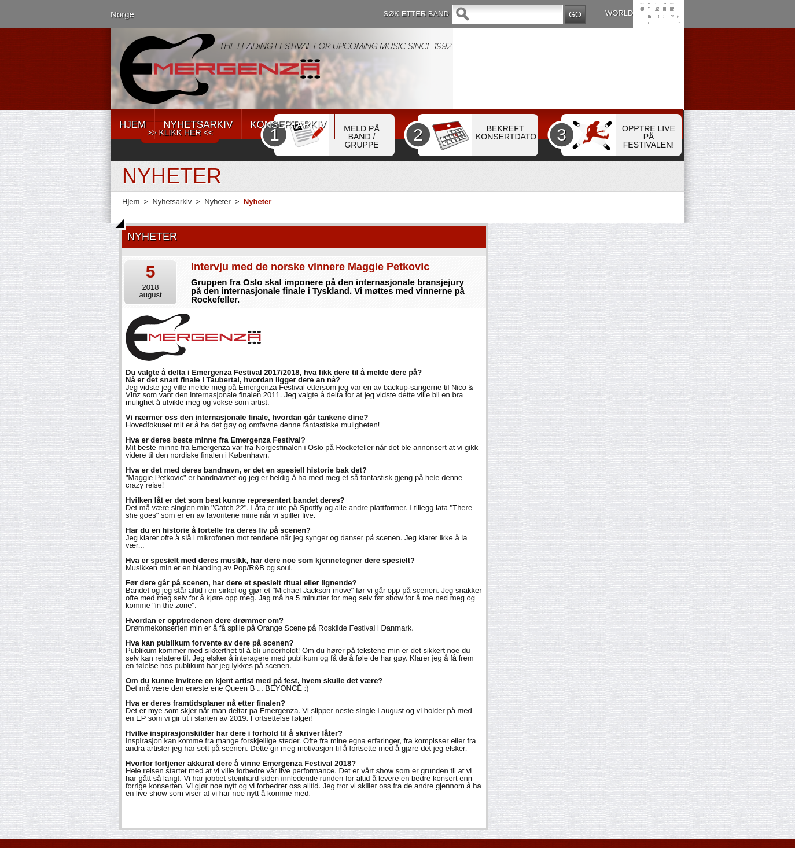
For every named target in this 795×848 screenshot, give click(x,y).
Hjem (130, 201)
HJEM (132, 124)
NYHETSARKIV (198, 124)
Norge (122, 14)
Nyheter (217, 201)
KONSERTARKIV (288, 124)
